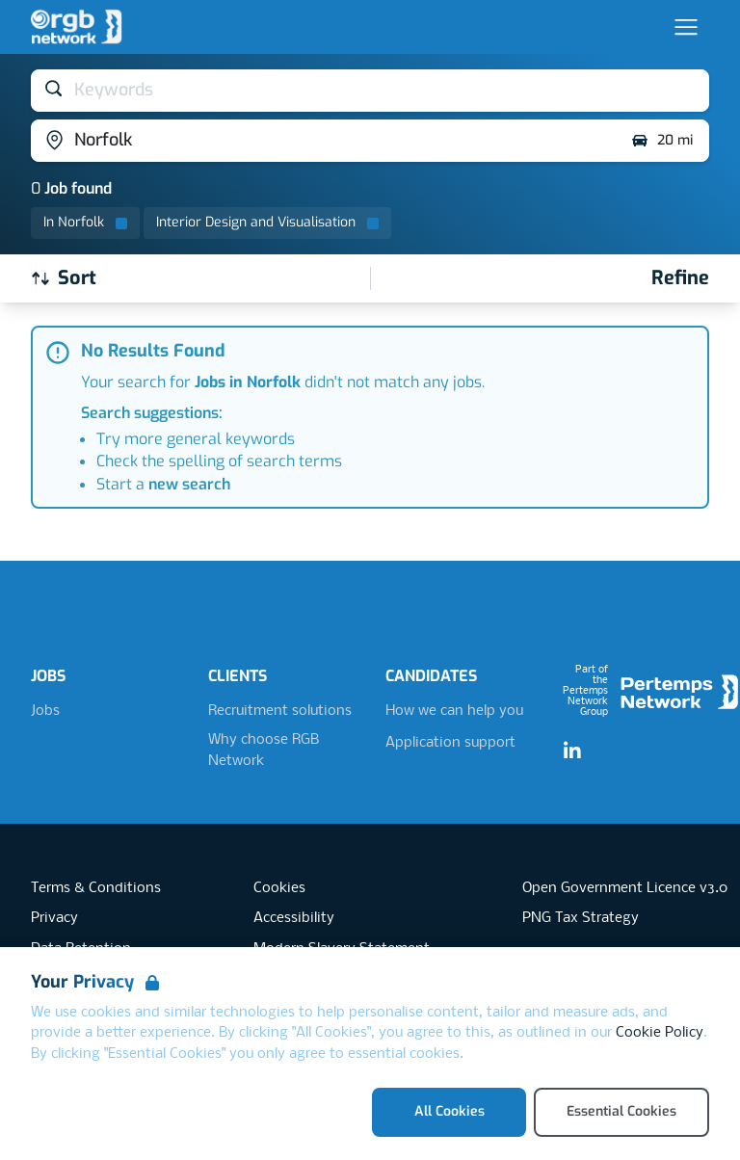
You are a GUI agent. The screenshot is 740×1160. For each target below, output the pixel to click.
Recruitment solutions (280, 711)
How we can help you (454, 711)
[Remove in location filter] (85, 223)
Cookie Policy (659, 1033)
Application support (450, 743)
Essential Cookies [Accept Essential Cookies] (621, 1111)
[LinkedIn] (572, 751)
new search (189, 484)
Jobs (45, 711)
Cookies (279, 888)
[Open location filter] (323, 140)
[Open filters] (680, 278)
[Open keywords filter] (370, 90)
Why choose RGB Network (263, 750)
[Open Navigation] (686, 27)
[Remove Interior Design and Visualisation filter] (267, 223)
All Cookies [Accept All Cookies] (449, 1111)
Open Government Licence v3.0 (624, 888)
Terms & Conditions (96, 888)
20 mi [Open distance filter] (661, 140)
